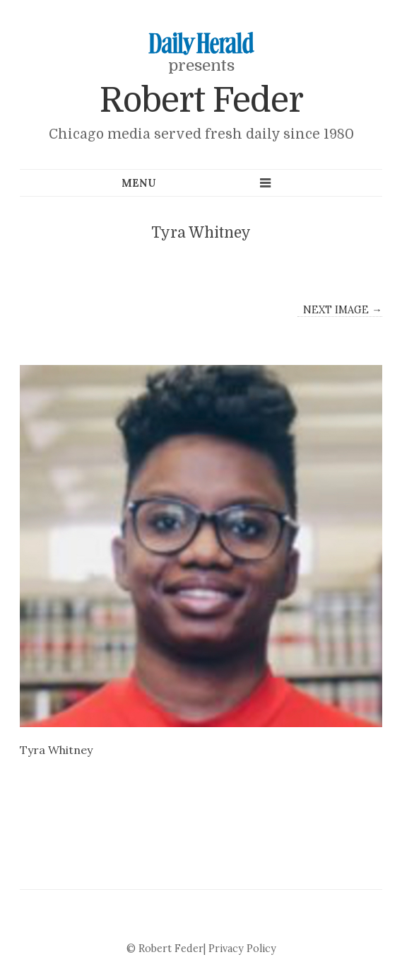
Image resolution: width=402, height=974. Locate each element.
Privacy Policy (242, 948)
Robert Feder (201, 100)
